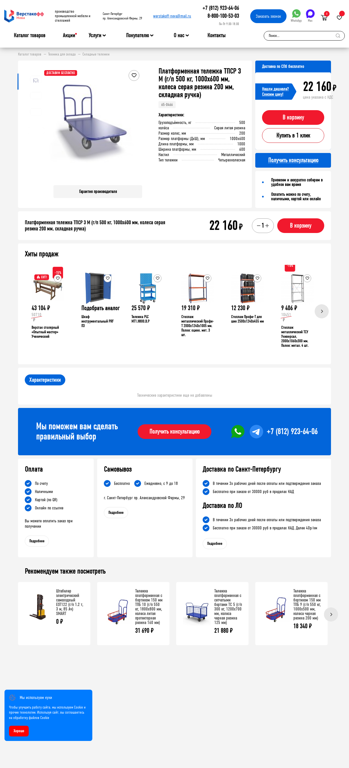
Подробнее (36, 541)
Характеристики (45, 379)
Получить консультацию (174, 431)
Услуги (95, 35)
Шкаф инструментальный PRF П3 (97, 321)
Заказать (268, 16)
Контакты (216, 35)
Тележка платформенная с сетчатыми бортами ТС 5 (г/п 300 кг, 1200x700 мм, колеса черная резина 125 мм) (228, 606)
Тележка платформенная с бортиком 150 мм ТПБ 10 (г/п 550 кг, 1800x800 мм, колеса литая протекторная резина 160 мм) (148, 606)
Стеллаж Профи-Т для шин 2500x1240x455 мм (247, 319)
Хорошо (19, 731)
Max (310, 16)
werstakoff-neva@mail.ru (172, 16)
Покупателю (137, 35)
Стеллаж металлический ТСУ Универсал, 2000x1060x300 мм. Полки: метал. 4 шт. (294, 336)
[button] (137, 123)
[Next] (322, 311)
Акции (69, 35)
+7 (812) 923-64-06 (220, 8)
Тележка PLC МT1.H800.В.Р (140, 319)
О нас (179, 35)
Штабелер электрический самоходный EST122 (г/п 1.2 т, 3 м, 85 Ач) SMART (69, 602)
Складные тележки (95, 54)
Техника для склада (62, 54)
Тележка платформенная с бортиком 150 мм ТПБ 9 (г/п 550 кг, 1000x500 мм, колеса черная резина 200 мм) (307, 604)
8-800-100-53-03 (223, 15)
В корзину (293, 117)
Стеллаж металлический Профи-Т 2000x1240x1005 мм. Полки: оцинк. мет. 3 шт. (197, 325)
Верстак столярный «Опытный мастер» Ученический (45, 332)
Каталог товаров (29, 35)
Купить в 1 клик (293, 135)
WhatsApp (296, 16)
